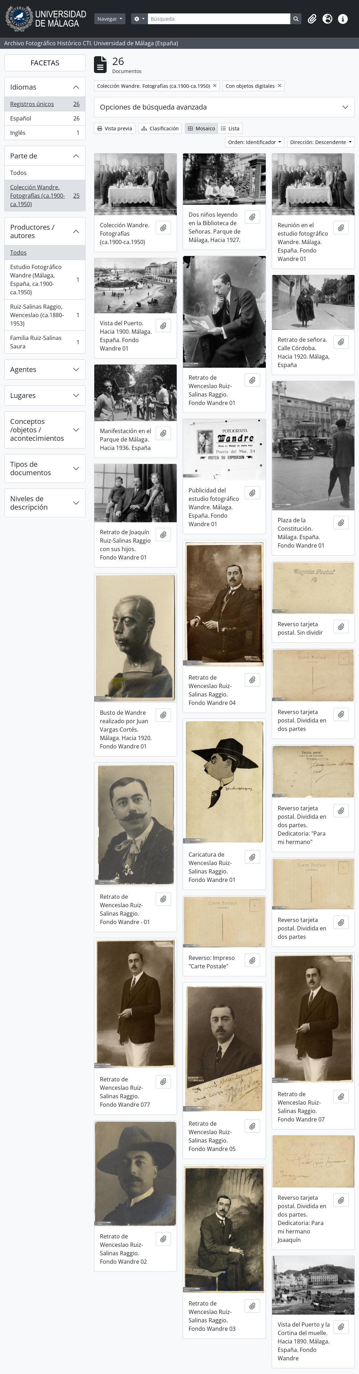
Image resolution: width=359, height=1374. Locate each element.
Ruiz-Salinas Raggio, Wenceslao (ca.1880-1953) (45, 315)
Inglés (45, 134)
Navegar (107, 18)
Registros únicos (45, 105)
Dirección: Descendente (318, 142)
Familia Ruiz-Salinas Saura (45, 342)
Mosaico (201, 128)
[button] (312, 19)
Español (45, 120)
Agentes (23, 369)
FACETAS (45, 62)
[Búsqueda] (219, 18)
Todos (18, 173)
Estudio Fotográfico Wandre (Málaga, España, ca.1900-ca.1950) (45, 279)
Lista (230, 128)
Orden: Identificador (252, 142)
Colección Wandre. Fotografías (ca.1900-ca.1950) (45, 195)
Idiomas (23, 87)
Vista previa (114, 128)
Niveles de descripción (29, 503)
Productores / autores (32, 231)
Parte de (23, 156)
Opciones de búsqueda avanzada (153, 107)
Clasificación (160, 128)
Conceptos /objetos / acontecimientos (37, 430)
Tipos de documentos (30, 468)
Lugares (23, 395)
